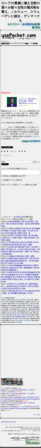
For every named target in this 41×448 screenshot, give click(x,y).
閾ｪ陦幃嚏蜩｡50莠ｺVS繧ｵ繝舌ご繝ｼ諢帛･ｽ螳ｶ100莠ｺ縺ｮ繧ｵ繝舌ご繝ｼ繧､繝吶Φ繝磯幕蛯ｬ (20, 224)
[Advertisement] (20, 69)
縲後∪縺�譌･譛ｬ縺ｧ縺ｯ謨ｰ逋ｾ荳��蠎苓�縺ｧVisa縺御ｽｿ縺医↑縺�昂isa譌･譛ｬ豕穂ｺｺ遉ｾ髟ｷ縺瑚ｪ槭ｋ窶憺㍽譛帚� (20, 231)
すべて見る (37, 415)
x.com (6, 41)
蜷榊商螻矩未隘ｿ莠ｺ (21, 317)
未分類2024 (28, 24)
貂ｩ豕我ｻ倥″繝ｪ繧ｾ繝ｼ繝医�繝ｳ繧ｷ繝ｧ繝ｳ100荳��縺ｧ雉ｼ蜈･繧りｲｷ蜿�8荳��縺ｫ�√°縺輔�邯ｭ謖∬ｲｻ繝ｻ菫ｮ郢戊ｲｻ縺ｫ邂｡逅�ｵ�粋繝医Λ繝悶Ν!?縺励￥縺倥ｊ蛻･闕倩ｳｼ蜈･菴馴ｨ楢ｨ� (20, 277)
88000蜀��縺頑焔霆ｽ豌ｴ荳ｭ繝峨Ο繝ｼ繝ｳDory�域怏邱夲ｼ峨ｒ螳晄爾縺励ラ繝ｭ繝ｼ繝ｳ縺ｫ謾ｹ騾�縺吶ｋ (20, 268)
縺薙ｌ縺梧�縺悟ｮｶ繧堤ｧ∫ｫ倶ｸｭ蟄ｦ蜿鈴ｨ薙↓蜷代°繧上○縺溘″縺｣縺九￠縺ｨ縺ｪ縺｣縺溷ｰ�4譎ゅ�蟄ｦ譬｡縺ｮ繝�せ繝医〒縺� (20, 400)
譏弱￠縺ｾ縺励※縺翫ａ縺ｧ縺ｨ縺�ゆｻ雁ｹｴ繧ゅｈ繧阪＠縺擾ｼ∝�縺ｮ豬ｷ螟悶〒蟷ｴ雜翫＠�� (20, 238)
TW (21, 310)
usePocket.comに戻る (8, 423)
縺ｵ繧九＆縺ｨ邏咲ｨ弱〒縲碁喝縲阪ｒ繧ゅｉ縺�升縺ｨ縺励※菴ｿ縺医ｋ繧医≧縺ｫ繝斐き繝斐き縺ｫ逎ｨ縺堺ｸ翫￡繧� (20, 287)
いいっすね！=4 (5, 155)
